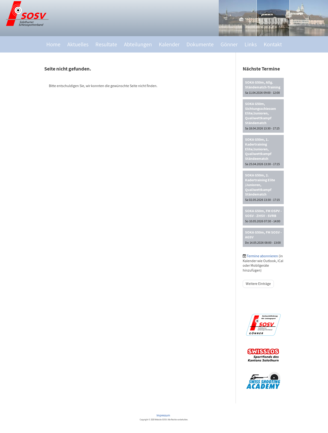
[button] (263, 87)
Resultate (106, 44)
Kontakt (273, 44)
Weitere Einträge (258, 283)
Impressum (164, 415)
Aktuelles (78, 44)
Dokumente (200, 44)
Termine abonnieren (262, 256)
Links (251, 44)
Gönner (229, 44)
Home (53, 44)
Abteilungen (138, 44)
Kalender (169, 44)
